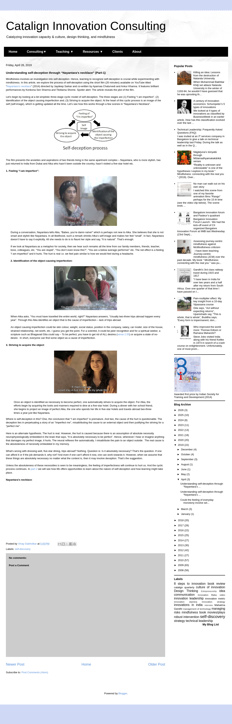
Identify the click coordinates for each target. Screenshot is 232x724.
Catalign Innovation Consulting (86, 25)
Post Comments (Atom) (35, 672)
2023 (181, 425)
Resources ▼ (93, 51)
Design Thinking (186, 591)
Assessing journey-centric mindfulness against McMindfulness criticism (207, 244)
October (186, 454)
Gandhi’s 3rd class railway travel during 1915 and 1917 (208, 272)
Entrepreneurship (209, 591)
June (184, 469)
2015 (181, 535)
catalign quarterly (184, 587)
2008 (181, 570)
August (185, 464)
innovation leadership (189, 598)
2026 (181, 410)
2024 (181, 420)
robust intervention (186, 617)
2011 (181, 555)
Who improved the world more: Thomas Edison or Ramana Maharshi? (207, 329)
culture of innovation (210, 587)
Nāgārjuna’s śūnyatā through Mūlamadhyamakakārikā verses (207, 157)
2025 (181, 415)
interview (209, 605)
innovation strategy (213, 601)
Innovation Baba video (211, 595)
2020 (181, 440)
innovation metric (215, 598)
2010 (181, 560)
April (184, 479)
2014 (181, 540)
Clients (117, 51)
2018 (181, 520)
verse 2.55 (123, 334)
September (187, 459)
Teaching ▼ (64, 51)
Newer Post (15, 664)
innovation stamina (185, 601)
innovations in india (188, 605)
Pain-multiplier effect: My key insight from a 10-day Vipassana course (207, 301)
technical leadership (199, 620)
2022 (181, 429)
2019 (181, 444)
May (184, 474)
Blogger (122, 693)
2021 (181, 435)
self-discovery (22, 549)
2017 (181, 525)
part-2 (34, 468)
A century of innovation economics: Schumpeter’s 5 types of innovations (209, 103)
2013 (181, 545)
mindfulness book (194, 612)
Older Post (156, 664)
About (136, 51)
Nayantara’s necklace (19, 86)
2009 (181, 565)
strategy (179, 620)
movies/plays (216, 612)
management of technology (197, 609)
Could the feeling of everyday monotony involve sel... (196, 501)
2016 (181, 530)
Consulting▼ (36, 51)
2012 (181, 550)
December (187, 449)
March (185, 509)
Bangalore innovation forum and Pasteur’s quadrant (209, 214)
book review (216, 583)
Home (13, 51)
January (186, 514)
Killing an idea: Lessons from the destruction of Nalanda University (206, 75)
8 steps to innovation (190, 583)
